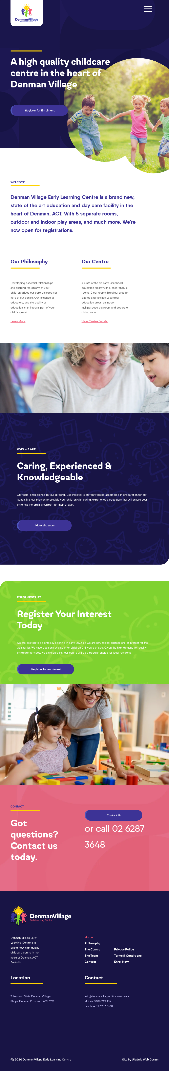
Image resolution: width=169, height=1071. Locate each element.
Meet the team (45, 525)
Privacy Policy (124, 949)
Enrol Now (121, 962)
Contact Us (114, 815)
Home (89, 937)
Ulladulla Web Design (145, 1059)
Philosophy (92, 943)
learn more (17, 321)
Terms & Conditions (128, 956)
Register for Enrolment (40, 110)
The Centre (92, 949)
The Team (91, 956)
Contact (90, 962)
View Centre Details (95, 321)
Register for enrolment (46, 669)
